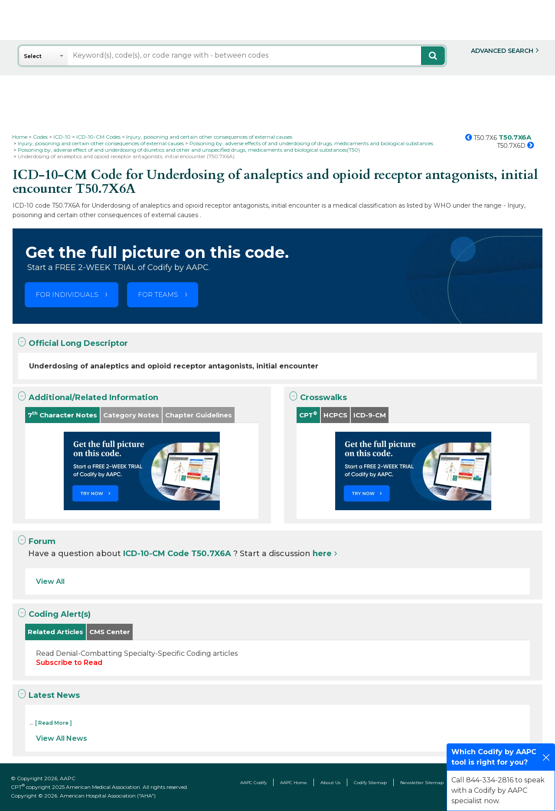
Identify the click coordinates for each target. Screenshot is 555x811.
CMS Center (109, 632)
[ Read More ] (53, 723)
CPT (308, 414)
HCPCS (335, 415)
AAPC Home (293, 782)
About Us (330, 782)
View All (50, 581)
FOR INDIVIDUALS (67, 294)
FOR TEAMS (158, 294)
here (322, 553)
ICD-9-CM (369, 415)
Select (33, 56)
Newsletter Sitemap (422, 782)
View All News (61, 738)
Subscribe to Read (69, 662)
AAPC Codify (253, 782)
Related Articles (55, 632)
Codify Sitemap (370, 782)
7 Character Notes (62, 414)
